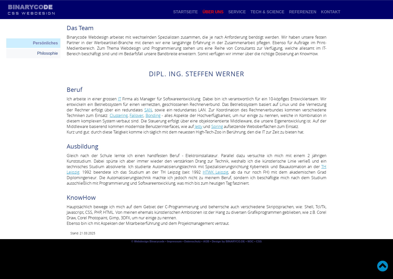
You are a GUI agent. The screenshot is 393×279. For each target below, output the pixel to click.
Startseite (185, 12)
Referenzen (302, 12)
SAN (148, 110)
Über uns (213, 12)
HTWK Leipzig (215, 172)
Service (237, 12)
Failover (136, 115)
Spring (217, 126)
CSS (259, 241)
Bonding (153, 115)
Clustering (119, 115)
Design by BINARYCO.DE (228, 241)
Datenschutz (192, 241)
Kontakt (330, 12)
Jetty (198, 126)
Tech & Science (267, 12)
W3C (250, 241)
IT (119, 99)
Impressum (174, 241)
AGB (206, 241)
